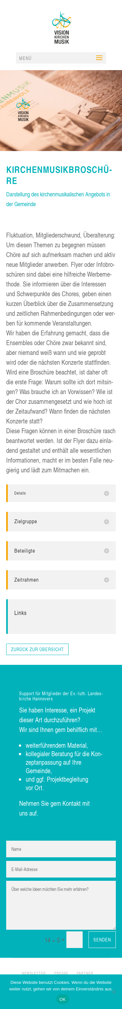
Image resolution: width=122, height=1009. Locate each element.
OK (63, 999)
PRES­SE (61, 973)
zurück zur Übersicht (37, 649)
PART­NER (85, 973)
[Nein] (114, 991)
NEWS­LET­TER (34, 973)
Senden (102, 940)
